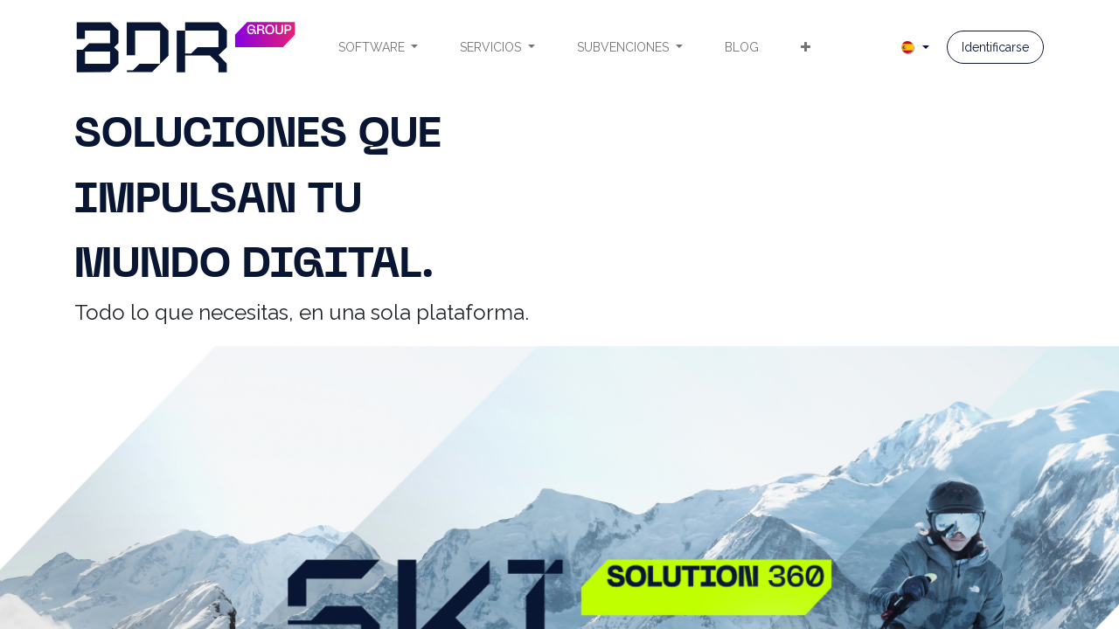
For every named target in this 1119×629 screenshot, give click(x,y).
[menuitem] (378, 47)
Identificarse (995, 47)
